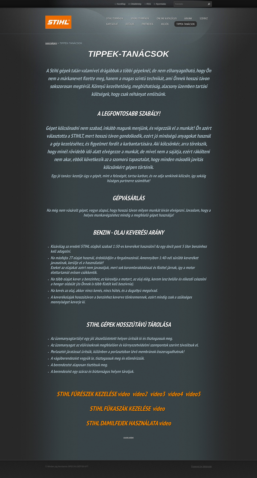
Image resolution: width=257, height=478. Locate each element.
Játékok (130, 24)
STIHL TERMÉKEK (114, 18)
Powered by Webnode (201, 466)
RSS (149, 4)
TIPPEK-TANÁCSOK (185, 24)
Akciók (165, 24)
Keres (208, 4)
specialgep (51, 43)
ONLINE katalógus (167, 18)
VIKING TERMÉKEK (140, 18)
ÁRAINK (188, 18)
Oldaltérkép (136, 4)
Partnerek (148, 24)
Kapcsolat (112, 24)
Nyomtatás (161, 4)
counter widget (128, 437)
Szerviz (204, 18)
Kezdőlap (121, 4)
